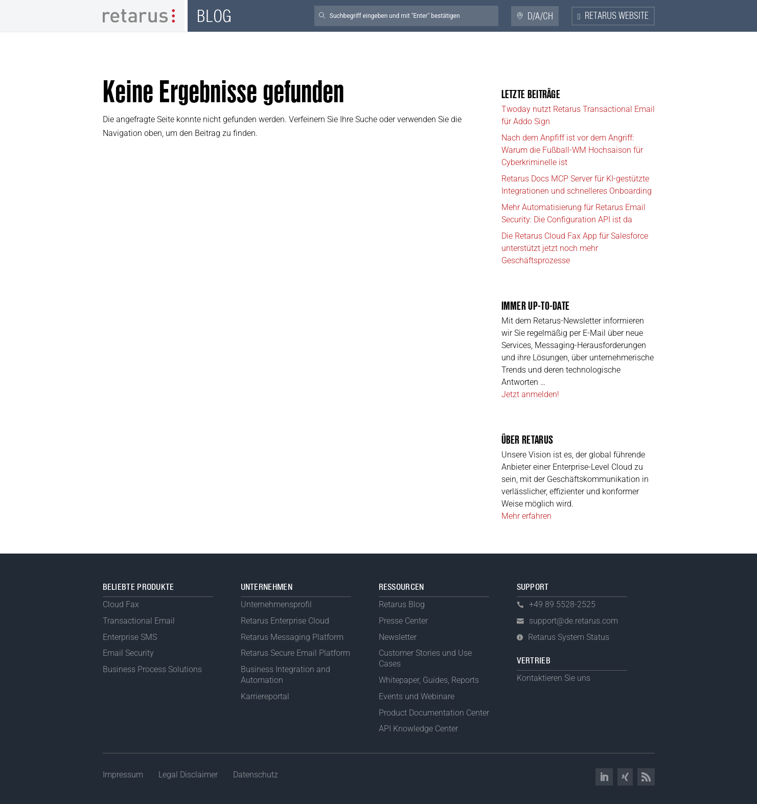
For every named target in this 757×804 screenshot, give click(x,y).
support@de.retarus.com (573, 621)
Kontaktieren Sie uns (553, 678)
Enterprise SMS (130, 637)
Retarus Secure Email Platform (295, 653)
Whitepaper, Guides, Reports (429, 680)
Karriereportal (265, 696)
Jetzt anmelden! (530, 394)
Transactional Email (139, 621)
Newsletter (398, 637)
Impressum (123, 774)
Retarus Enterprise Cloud (285, 621)
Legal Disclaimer (188, 774)
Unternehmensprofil (276, 604)
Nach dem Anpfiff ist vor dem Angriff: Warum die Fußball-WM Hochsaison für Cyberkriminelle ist (572, 150)
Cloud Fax (121, 604)
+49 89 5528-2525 (562, 604)
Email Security (128, 653)
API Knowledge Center (418, 728)
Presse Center (403, 621)
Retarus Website (617, 16)
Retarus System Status (568, 637)
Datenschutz (255, 774)
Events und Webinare (416, 696)
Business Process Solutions (152, 669)
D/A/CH (540, 16)
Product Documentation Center (434, 713)
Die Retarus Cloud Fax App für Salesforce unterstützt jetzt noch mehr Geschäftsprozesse (574, 248)
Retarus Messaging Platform (292, 637)
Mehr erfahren (526, 516)
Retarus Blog (402, 604)
